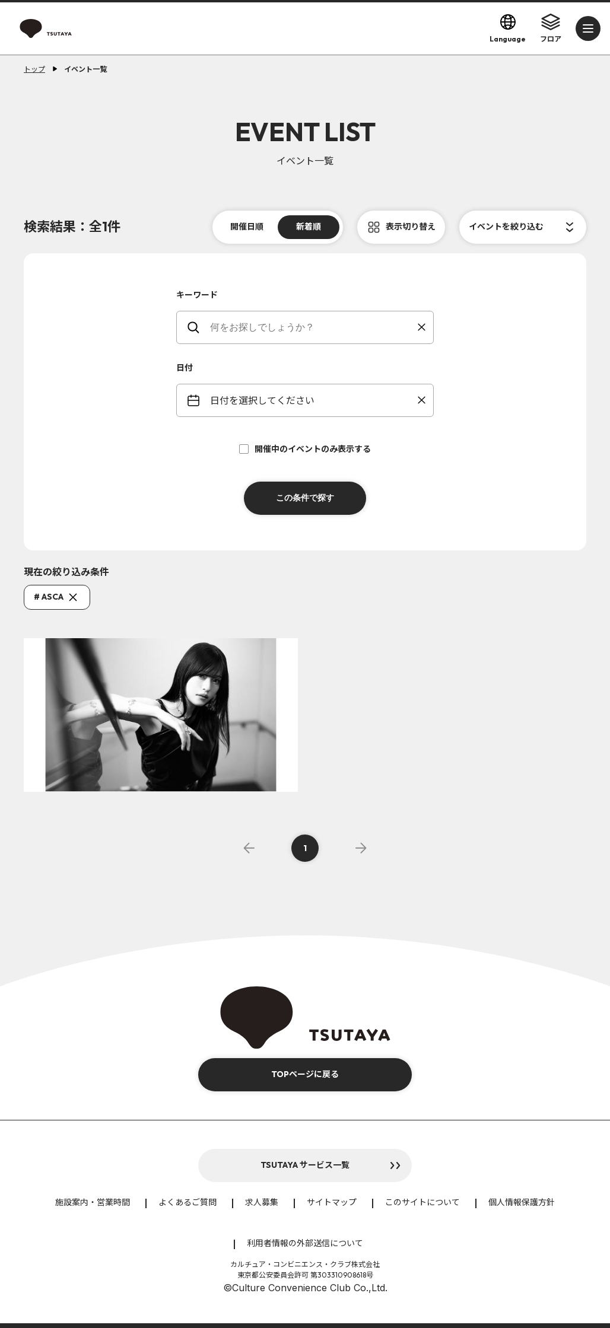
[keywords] (312, 327)
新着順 (308, 226)
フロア (550, 27)
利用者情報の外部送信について (305, 1243)
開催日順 (246, 226)
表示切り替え (411, 226)
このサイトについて (422, 1202)
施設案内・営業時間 (92, 1202)
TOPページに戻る (305, 1074)
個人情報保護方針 (521, 1202)
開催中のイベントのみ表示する (305, 449)
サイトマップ (332, 1202)
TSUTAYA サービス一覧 (305, 1165)
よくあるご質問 (187, 1202)
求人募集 (261, 1202)
